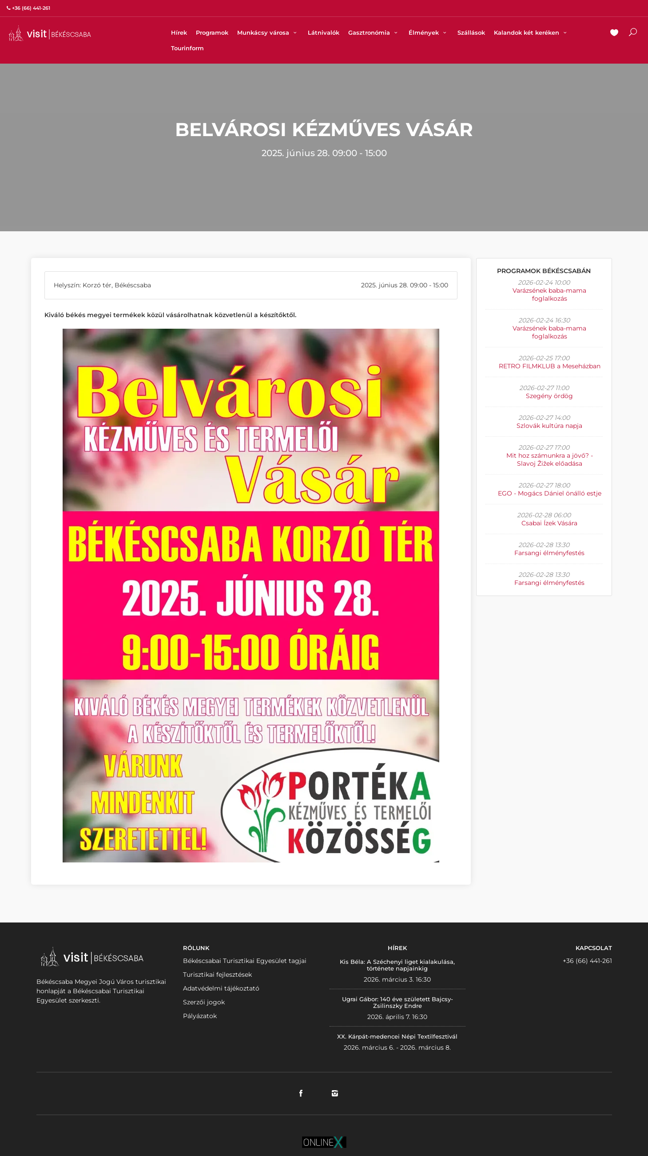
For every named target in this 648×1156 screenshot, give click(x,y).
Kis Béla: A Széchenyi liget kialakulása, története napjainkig (397, 965)
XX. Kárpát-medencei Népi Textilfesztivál (397, 1036)
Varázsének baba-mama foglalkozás (549, 294)
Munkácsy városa (268, 32)
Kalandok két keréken (531, 32)
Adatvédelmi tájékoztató (221, 988)
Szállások (471, 32)
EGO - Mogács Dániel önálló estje (549, 493)
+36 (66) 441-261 (587, 961)
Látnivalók (323, 32)
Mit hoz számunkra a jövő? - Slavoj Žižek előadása (549, 459)
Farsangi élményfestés (549, 553)
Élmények (429, 32)
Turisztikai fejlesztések (217, 975)
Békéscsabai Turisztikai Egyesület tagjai (244, 961)
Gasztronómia (374, 32)
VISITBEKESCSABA (49, 33)
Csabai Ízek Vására (549, 523)
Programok (212, 32)
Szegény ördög (549, 396)
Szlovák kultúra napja (549, 426)
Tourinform (187, 48)
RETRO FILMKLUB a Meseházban (549, 366)
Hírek (179, 32)
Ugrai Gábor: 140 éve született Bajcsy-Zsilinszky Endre (397, 1002)
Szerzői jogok (204, 1002)
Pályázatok (200, 1016)
